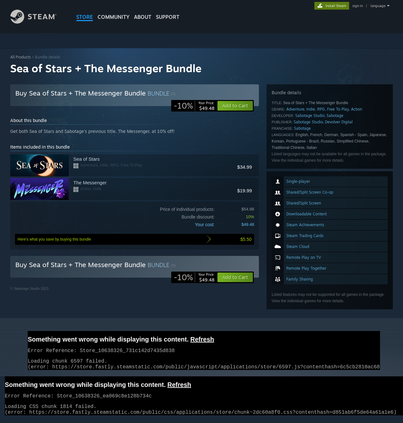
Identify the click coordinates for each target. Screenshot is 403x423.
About (142, 17)
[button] (235, 277)
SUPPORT (168, 17)
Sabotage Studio (310, 115)
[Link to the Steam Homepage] (38, 22)
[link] (194, 106)
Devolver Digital (339, 121)
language (377, 6)
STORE (84, 17)
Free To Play (338, 109)
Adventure (295, 109)
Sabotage (334, 115)
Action (356, 109)
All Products (20, 57)
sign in (357, 6)
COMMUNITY (113, 17)
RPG (321, 109)
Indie (310, 109)
